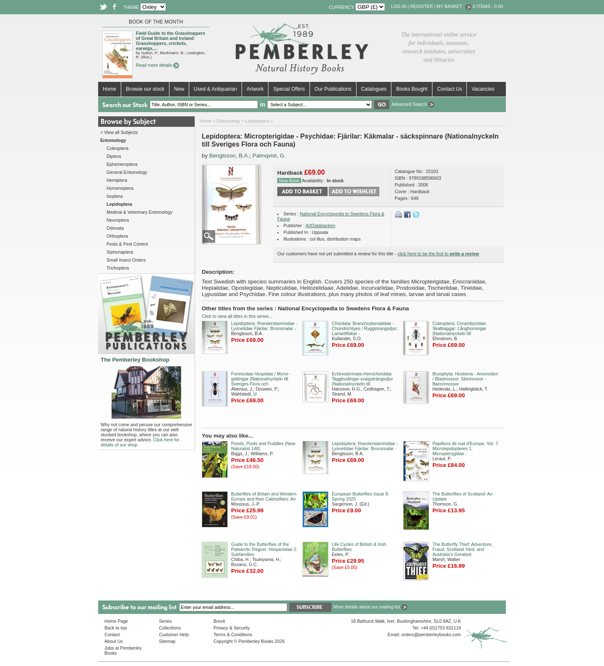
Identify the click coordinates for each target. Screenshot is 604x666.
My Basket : (454, 6)
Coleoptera (117, 148)
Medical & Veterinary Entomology (139, 212)
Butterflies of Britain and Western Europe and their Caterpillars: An (264, 496)
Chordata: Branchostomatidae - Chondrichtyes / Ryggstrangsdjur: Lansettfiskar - (365, 328)
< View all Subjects (119, 132)
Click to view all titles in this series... (237, 316)
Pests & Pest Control (127, 243)
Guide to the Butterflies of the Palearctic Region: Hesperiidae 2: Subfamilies (264, 549)
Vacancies (482, 89)
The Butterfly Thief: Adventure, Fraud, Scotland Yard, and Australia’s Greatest (462, 549)
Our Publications (333, 89)
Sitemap (167, 641)
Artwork (255, 89)
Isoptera (115, 196)
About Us (113, 641)
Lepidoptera (257, 120)
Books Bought (411, 89)
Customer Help (174, 634)
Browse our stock (145, 89)
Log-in (398, 6)
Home (109, 89)
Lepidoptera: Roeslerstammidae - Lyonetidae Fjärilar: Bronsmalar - (264, 326)
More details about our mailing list (370, 606)
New (179, 89)
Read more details (157, 65)
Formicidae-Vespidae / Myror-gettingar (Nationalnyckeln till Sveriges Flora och (260, 378)
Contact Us (449, 89)
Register (421, 6)
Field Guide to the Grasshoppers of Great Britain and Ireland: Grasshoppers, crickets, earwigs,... (170, 41)
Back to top (115, 627)
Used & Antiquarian (215, 89)
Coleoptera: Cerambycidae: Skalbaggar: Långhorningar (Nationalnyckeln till (459, 328)
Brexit (219, 621)
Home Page (116, 621)
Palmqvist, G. (269, 155)
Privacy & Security (231, 627)
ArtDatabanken (320, 225)
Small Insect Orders (126, 259)
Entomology (228, 120)
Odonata (115, 228)
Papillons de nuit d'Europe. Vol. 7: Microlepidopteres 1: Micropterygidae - (465, 448)
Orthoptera (117, 236)
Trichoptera (118, 267)
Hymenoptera (120, 188)
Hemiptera (117, 180)
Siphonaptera (120, 251)
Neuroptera (118, 220)
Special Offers (289, 89)
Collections (170, 627)
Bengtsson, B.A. (229, 155)
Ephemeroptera (122, 164)
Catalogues (374, 89)
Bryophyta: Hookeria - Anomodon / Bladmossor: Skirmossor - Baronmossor (465, 378)
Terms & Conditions (232, 634)
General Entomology (127, 172)
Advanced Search (412, 104)
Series (165, 621)
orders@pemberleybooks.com (431, 634)
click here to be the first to (438, 253)
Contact (112, 634)
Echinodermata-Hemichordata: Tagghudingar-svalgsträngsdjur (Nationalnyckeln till (362, 378)
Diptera (114, 156)
